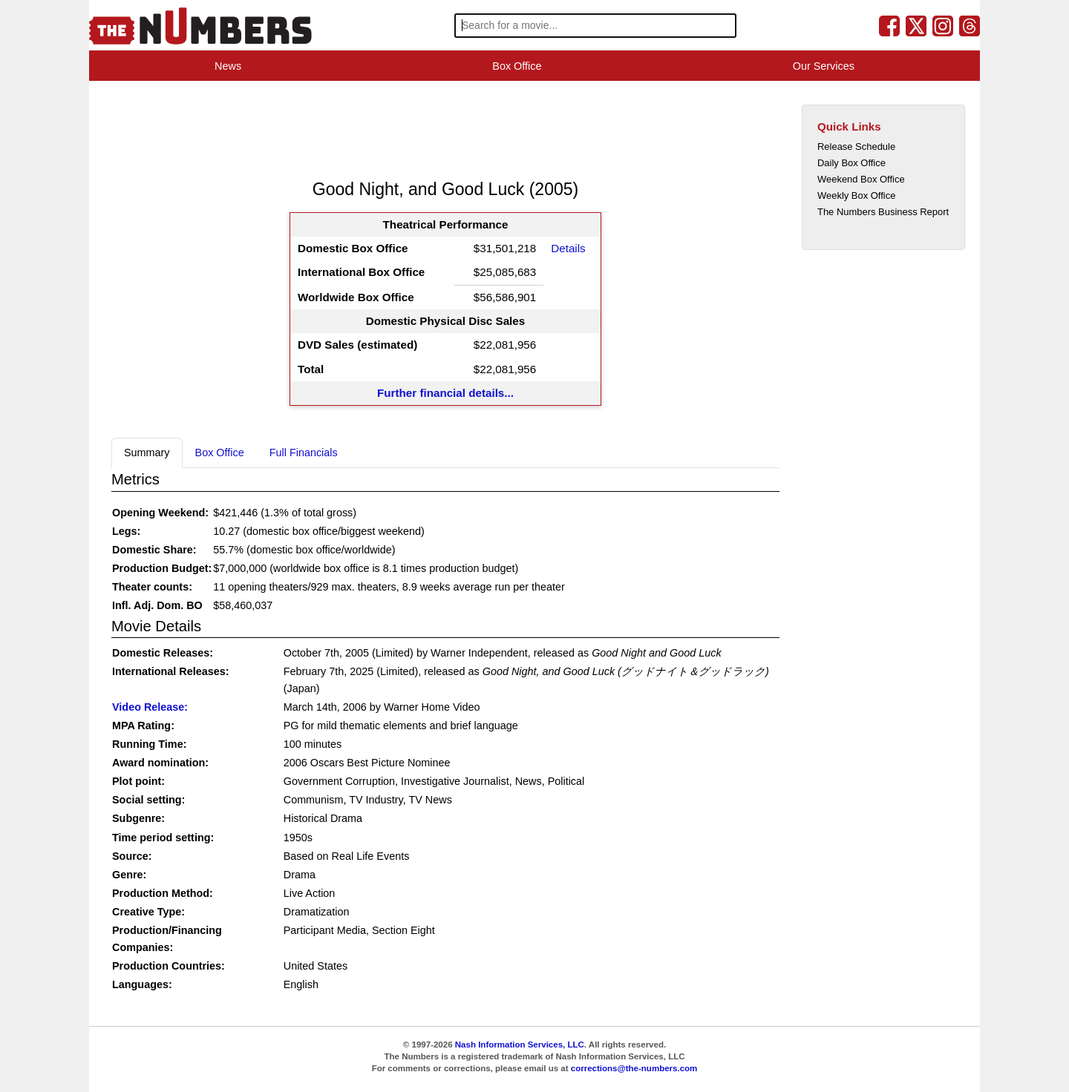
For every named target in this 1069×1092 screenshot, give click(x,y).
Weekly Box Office (856, 195)
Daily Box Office (851, 162)
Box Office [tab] (219, 452)
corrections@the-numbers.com (634, 1068)
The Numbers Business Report (883, 211)
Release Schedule (856, 146)
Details (568, 248)
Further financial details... (445, 393)
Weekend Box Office (861, 179)
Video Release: (150, 707)
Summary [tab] (147, 452)
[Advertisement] (381, 129)
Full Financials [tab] (303, 452)
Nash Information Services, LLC (519, 1044)
